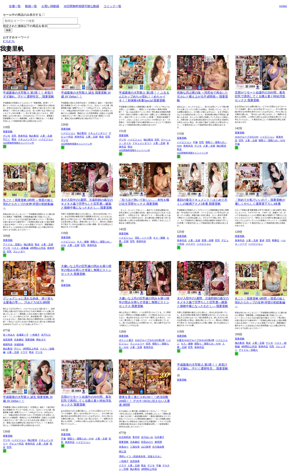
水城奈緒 (19, 344)
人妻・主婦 (46, 135)
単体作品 (23, 135)
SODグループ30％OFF (247, 137)
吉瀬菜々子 (22, 334)
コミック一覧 (112, 6)
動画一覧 (31, 6)
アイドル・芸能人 (12, 244)
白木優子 (159, 437)
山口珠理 (146, 446)
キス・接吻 (83, 241)
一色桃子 (35, 334)
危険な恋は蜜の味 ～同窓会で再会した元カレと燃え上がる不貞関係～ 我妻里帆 (202, 96)
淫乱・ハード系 (143, 237)
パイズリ (190, 244)
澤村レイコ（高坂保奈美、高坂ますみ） (140, 456)
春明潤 (158, 442)
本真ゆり (124, 446)
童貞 (261, 240)
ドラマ (24, 352)
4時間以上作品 (38, 248)
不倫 (195, 142)
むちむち (9, 41)
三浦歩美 (135, 446)
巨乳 (14, 135)
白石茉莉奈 (125, 437)
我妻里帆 (8, 131)
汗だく (6, 139)
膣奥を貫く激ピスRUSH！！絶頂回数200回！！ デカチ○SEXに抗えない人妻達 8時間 (144, 400)
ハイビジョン (46, 139)
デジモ (6, 135)
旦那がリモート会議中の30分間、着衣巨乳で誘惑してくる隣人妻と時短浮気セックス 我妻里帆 (260, 96)
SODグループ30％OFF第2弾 (149, 340)
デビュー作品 (16, 443)
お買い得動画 (50, 6)
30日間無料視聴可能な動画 (81, 6)
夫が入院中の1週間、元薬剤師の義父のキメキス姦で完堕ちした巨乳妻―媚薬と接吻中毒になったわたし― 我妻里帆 (87, 203)
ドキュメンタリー (27, 139)
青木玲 (136, 437)
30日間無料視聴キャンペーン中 (18, 143)
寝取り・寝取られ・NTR (272, 140)
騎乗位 (275, 240)
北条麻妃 (19, 339)
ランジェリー (137, 343)
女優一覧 (15, 6)
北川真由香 (158, 446)
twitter (283, 6)
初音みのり (147, 442)
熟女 (14, 139)
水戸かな (46, 334)
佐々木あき (9, 334)
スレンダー (19, 251)
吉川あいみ (147, 437)
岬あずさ (41, 339)
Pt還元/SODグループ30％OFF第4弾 (195, 340)
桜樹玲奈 (8, 344)
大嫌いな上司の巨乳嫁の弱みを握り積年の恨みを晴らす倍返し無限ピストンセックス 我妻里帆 (86, 270)
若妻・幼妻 (208, 240)
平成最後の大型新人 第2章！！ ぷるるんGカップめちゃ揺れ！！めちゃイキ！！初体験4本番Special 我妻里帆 (144, 96)
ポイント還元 (126, 340)
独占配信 (34, 135)
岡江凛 (122, 451)
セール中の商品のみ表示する (22, 14)
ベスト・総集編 (20, 248)
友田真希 (8, 339)
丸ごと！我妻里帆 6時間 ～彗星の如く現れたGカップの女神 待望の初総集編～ (28, 203)
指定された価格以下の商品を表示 (25, 26)
